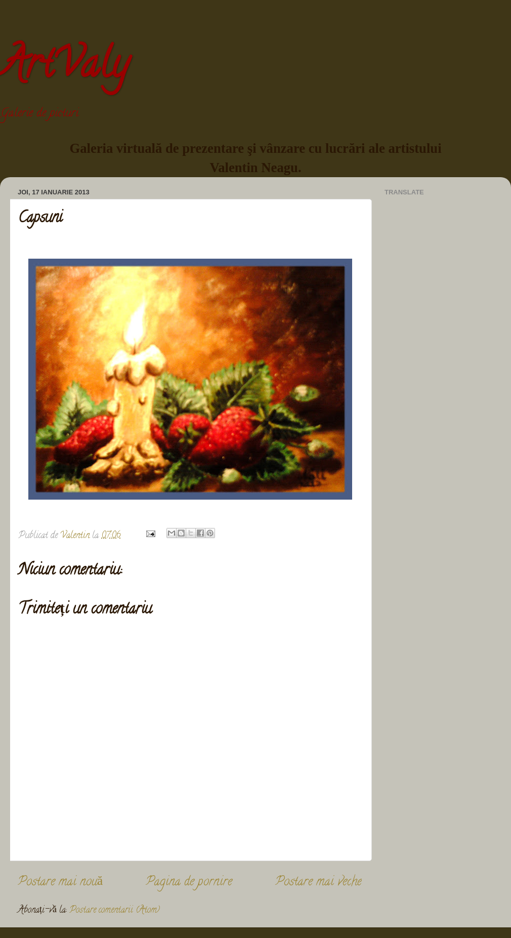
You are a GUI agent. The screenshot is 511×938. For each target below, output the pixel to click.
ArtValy (64, 67)
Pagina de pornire (189, 882)
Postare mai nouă (60, 882)
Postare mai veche (318, 882)
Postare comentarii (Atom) (114, 911)
